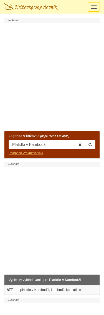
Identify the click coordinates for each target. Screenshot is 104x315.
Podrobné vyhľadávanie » (26, 152)
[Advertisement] (52, 76)
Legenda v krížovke (39, 136)
